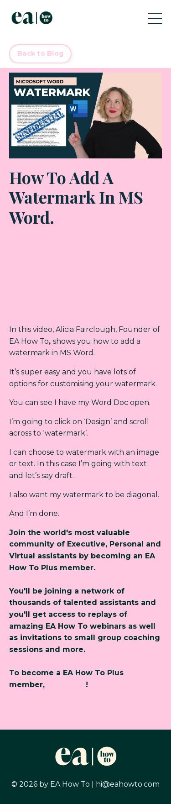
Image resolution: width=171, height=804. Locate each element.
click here (66, 684)
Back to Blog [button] (40, 53)
